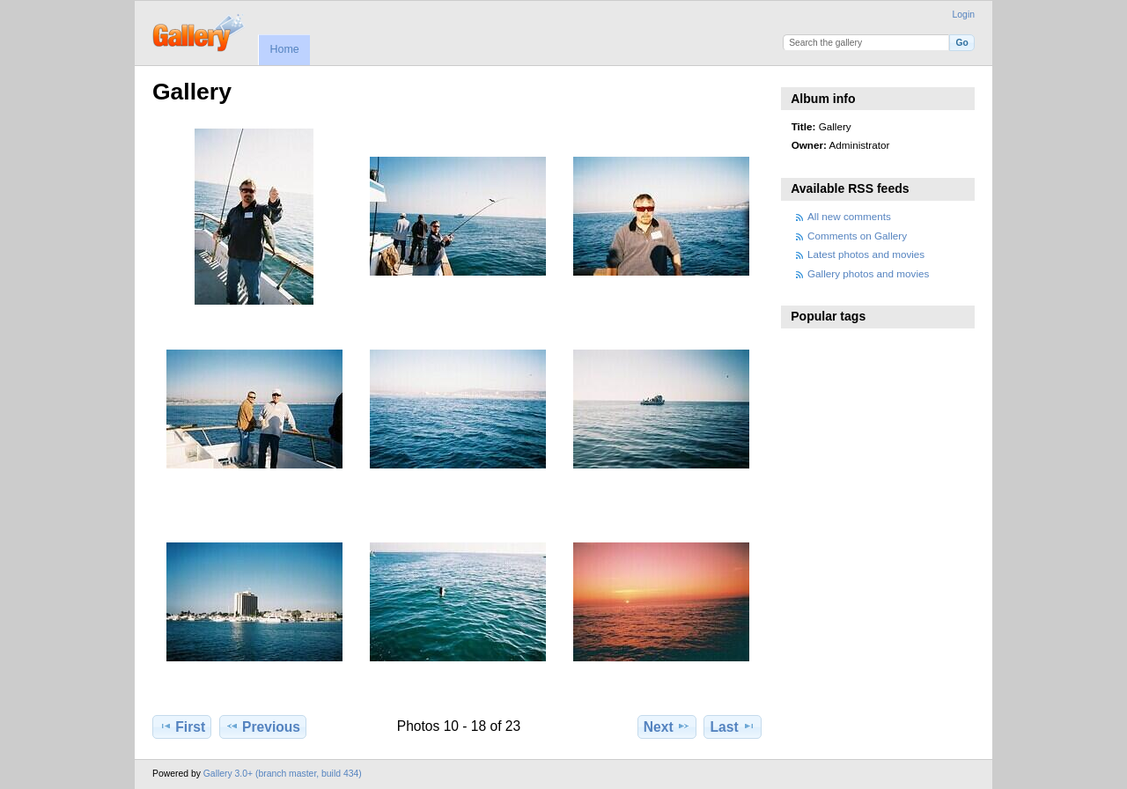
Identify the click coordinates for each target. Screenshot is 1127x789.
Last (733, 726)
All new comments (849, 216)
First (181, 726)
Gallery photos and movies (868, 273)
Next (667, 726)
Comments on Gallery (857, 235)
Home (283, 49)
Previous (262, 726)
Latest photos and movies (865, 254)
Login (964, 14)
